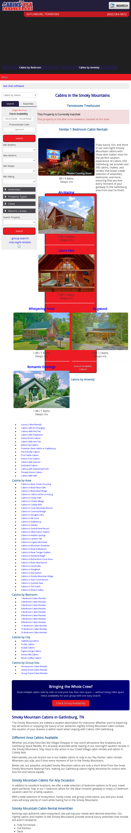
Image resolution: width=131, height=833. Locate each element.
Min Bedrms (9, 145)
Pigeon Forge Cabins (55, 424)
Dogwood (62, 241)
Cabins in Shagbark (82, 386)
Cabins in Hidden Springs (57, 376)
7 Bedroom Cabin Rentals (57, 408)
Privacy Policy (51, 816)
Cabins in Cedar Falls (83, 362)
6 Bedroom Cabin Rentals (113, 405)
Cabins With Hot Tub (111, 337)
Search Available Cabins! (84, 320)
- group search (19, 239)
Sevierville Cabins (81, 424)
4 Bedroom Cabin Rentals (57, 405)
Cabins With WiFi (53, 351)
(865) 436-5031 (84, 782)
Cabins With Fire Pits (111, 334)
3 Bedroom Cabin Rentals (113, 402)
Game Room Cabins (82, 337)
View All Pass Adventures (85, 742)
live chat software (14, 86)
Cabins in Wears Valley (84, 393)
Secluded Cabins (53, 347)
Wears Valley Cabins (111, 424)
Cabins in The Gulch (54, 393)
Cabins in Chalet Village (112, 362)
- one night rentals (19, 243)
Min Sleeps (8, 166)
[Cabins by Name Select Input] (19, 95)
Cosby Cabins (79, 420)
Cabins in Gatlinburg (111, 369)
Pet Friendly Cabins (110, 340)
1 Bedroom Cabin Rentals (57, 402)
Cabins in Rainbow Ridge (57, 383)
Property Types (17, 197)
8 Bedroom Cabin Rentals (85, 408)
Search (10, 104)
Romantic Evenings (107, 241)
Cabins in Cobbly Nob (55, 366)
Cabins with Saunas (111, 344)
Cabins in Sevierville (54, 386)
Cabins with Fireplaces (55, 337)
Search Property (11, 218)
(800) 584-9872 (117, 17)
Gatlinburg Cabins (53, 420)
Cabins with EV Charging (84, 334)
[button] (76, 735)
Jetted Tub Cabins (53, 340)
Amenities (14, 190)
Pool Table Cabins (53, 344)
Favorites (28, 104)
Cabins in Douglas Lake (56, 369)
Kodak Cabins (108, 420)
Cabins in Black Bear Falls (85, 359)
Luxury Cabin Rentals (55, 334)
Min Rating (8, 177)
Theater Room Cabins (112, 347)
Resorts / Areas (17, 211)
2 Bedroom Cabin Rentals (85, 402)
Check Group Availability (84, 466)
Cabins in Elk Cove (82, 369)
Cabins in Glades (53, 373)
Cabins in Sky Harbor (111, 386)
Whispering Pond (107, 191)
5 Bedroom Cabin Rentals (85, 405)
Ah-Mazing (106, 141)
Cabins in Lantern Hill (83, 376)
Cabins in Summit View (112, 390)
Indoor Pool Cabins (82, 344)
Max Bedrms (10, 156)
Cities (11, 204)
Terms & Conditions (76, 816)
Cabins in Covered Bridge (113, 366)
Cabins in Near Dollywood (85, 379)
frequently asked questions (74, 749)
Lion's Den (62, 191)
